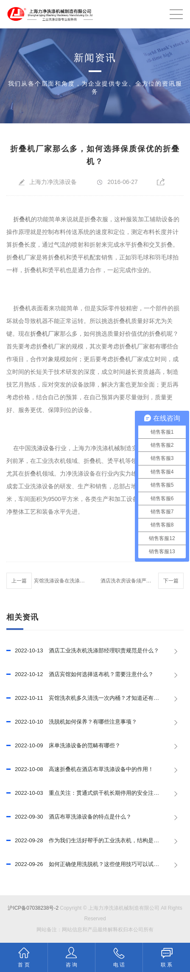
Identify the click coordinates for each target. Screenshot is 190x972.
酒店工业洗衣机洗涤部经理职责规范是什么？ (82, 651)
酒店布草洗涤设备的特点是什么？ (68, 817)
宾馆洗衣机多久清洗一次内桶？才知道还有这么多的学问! (95, 698)
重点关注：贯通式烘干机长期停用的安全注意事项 (88, 793)
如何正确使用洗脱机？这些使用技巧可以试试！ (85, 864)
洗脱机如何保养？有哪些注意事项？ (71, 722)
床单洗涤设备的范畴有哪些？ (63, 746)
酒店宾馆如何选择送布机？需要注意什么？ (80, 674)
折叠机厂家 (45, 333)
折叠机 (21, 219)
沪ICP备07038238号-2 (33, 908)
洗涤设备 (43, 448)
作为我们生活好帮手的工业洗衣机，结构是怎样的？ (91, 840)
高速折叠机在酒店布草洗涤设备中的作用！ (80, 769)
